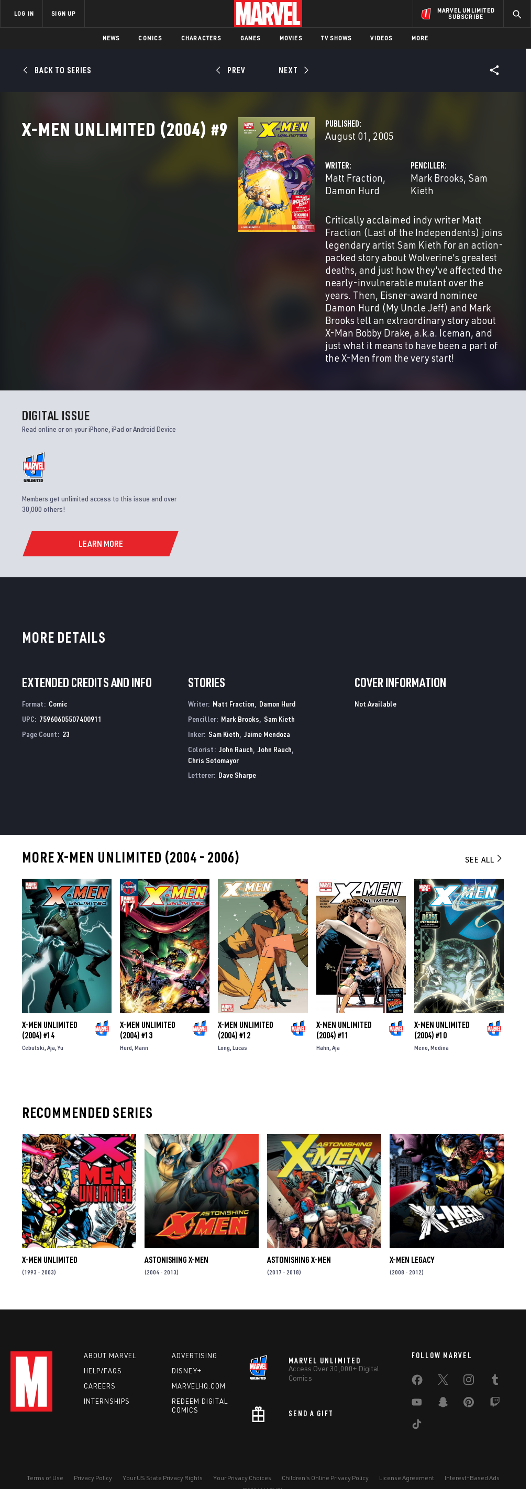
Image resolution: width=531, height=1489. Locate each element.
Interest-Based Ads (472, 1451)
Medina (439, 1018)
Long (224, 1018)
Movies (291, 38)
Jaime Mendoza (267, 704)
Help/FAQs (103, 1344)
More (420, 38)
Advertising (194, 1329)
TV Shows (336, 38)
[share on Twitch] (495, 1378)
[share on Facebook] (417, 1356)
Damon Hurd (263, 224)
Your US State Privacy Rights (163, 1451)
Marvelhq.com (199, 1360)
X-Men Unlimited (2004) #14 (50, 1000)
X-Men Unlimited (50, 1230)
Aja (51, 1018)
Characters (201, 38)
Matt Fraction (202, 224)
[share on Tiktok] (417, 1400)
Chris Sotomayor (213, 730)
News (111, 38)
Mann (141, 1018)
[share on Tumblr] (495, 1355)
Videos (381, 38)
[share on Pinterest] (468, 1378)
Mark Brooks (361, 224)
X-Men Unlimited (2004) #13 (147, 1000)
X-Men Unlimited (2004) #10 (442, 1000)
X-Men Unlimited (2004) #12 (245, 1000)
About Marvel (110, 1329)
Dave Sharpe (237, 746)
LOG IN (24, 13)
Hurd (126, 1018)
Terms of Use (45, 1451)
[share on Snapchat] (443, 1378)
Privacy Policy (93, 1451)
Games (250, 38)
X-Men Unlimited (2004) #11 (344, 1000)
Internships (107, 1375)
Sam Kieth (414, 224)
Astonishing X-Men (176, 1230)
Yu (60, 1018)
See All (484, 830)
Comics (150, 38)
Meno (421, 1018)
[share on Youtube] (417, 1378)
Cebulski (33, 1018)
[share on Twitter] (443, 1355)
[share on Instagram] (468, 1355)
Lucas (240, 1018)
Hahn (322, 1018)
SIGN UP (63, 13)
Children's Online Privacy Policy (325, 1451)
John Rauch (236, 719)
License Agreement (406, 1451)
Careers (100, 1360)
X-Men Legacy (412, 1230)
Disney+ (187, 1344)
